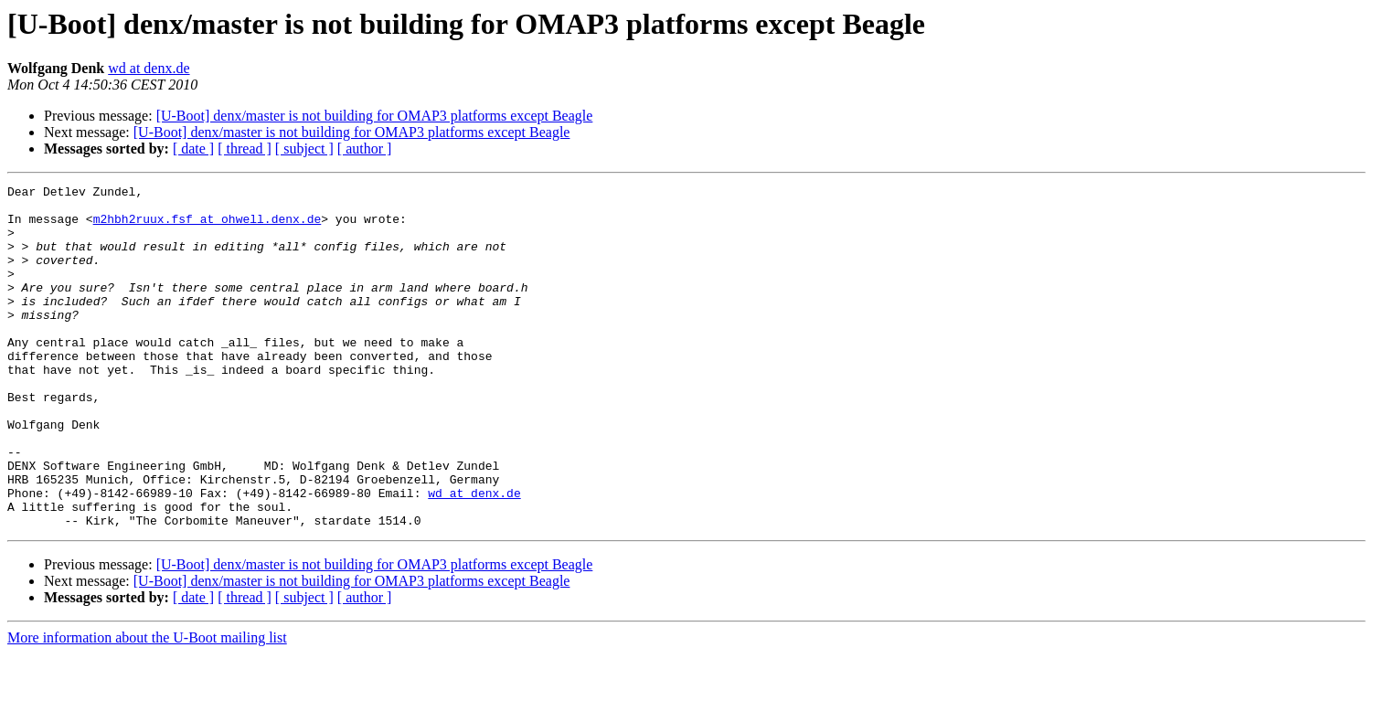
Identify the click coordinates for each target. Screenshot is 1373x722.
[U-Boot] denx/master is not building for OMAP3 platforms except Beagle (374, 115)
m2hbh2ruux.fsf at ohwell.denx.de (207, 226)
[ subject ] (304, 148)
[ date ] (193, 148)
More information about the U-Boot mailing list (147, 706)
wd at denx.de (148, 68)
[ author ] (364, 148)
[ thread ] (244, 148)
